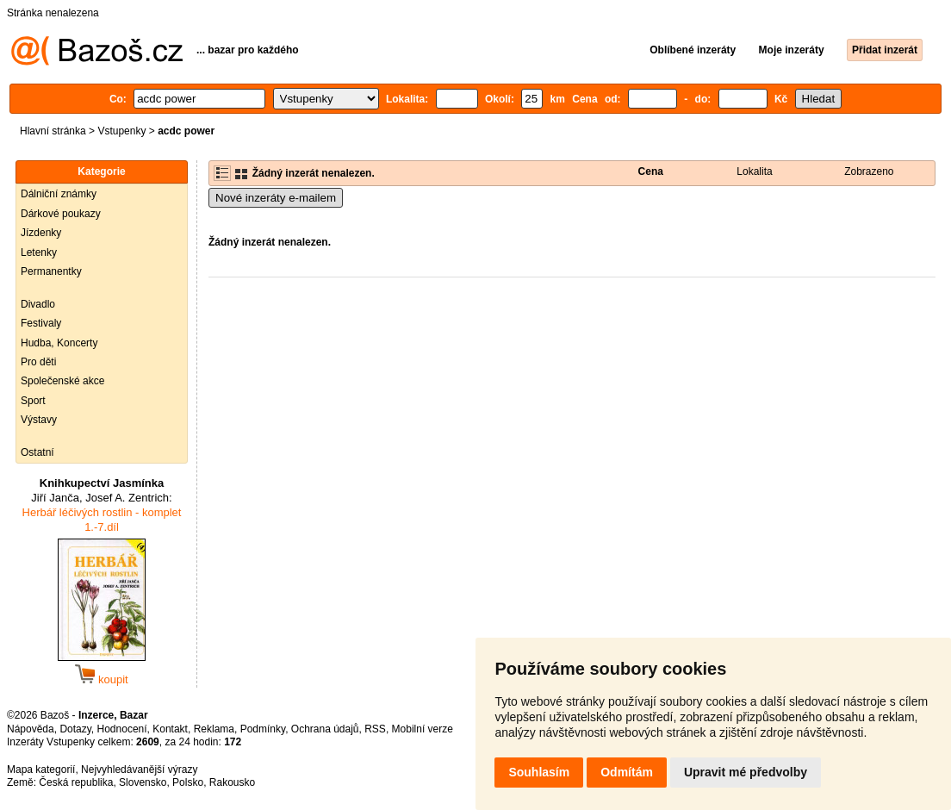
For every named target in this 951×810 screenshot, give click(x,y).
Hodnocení (122, 729)
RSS (375, 729)
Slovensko (142, 782)
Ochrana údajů (325, 729)
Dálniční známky (58, 194)
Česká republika (76, 782)
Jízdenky (41, 233)
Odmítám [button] (626, 772)
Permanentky (51, 271)
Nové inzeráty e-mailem (275, 197)
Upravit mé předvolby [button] (745, 772)
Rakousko (232, 782)
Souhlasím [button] (538, 772)
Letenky (39, 252)
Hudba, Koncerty (59, 343)
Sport (33, 401)
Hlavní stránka (53, 131)
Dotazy (74, 729)
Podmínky (262, 729)
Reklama (214, 729)
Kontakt (170, 729)
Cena (650, 171)
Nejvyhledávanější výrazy (139, 769)
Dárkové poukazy (61, 214)
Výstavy (39, 420)
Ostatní (37, 452)
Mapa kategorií (41, 769)
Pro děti (38, 362)
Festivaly (41, 323)
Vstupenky (121, 131)
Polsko (187, 782)
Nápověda (30, 729)
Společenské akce (62, 381)
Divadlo (38, 304)
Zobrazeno (868, 171)
